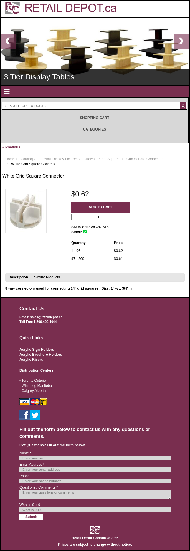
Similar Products (47, 277)
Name (25, 453)
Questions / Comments (38, 487)
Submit (31, 517)
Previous (11, 147)
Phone (24, 476)
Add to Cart (101, 207)
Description (18, 277)
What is (29, 505)
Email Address (31, 464)
